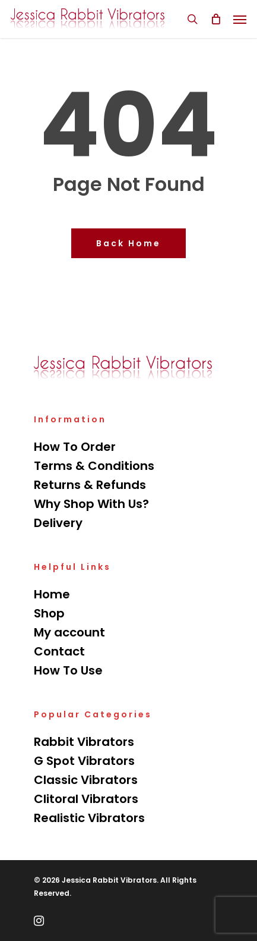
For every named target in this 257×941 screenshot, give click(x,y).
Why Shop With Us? (91, 504)
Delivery (58, 523)
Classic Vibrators (86, 780)
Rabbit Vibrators (84, 742)
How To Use (68, 670)
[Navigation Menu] (239, 19)
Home (52, 594)
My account (69, 632)
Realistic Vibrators (89, 818)
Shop (49, 613)
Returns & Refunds (90, 485)
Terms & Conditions (94, 466)
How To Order (75, 447)
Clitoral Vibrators (86, 799)
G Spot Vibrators (84, 761)
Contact (59, 651)
